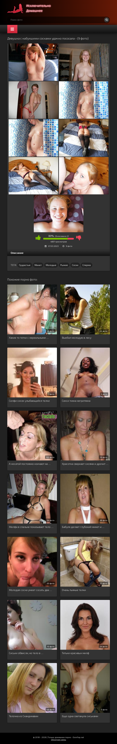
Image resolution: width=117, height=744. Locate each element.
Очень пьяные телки (74, 589)
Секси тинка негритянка (76, 400)
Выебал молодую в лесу (76, 337)
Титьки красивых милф (75, 653)
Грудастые (24, 265)
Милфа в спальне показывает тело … (31, 526)
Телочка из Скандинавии (23, 716)
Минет (38, 265)
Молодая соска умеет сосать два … (30, 589)
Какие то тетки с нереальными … (29, 337)
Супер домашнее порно (32, 8)
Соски (75, 265)
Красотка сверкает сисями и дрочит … (85, 463)
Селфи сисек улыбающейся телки (29, 400)
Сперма (86, 265)
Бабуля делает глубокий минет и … (83, 526)
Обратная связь (58, 739)
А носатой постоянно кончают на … (29, 463)
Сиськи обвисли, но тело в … (26, 653)
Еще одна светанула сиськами (80, 716)
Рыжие (64, 265)
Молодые (51, 265)
